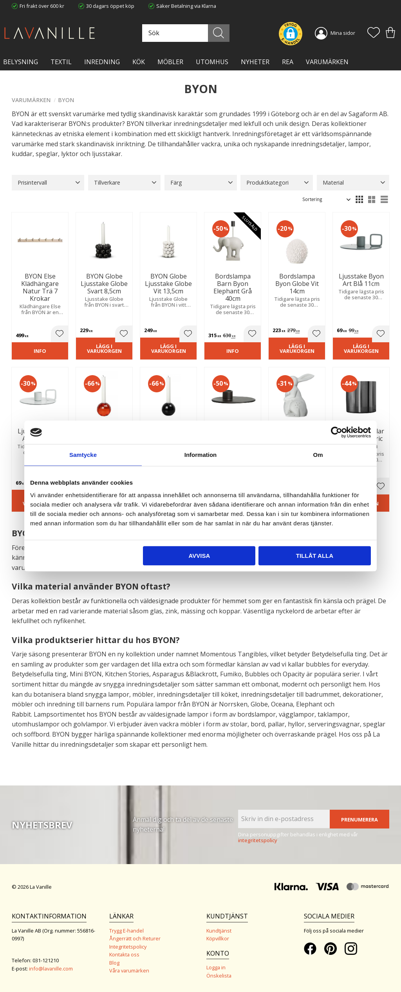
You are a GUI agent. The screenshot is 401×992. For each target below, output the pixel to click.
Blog (114, 962)
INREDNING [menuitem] (102, 62)
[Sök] (218, 33)
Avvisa (199, 555)
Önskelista (218, 975)
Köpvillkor (217, 938)
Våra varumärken (129, 970)
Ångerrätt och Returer (135, 938)
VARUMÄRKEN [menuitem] (327, 62)
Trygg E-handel (126, 930)
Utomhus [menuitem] (212, 62)
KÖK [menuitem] (138, 62)
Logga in (216, 967)
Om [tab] (318, 454)
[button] (373, 33)
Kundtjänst (218, 930)
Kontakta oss (124, 954)
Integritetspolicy (127, 946)
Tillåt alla (314, 555)
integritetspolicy (257, 840)
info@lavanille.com (51, 968)
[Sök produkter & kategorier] (185, 33)
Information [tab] (200, 454)
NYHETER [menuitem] (255, 62)
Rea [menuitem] (287, 62)
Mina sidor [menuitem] (343, 32)
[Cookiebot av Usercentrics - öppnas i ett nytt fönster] (336, 432)
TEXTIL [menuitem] (61, 62)
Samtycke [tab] (83, 454)
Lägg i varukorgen (104, 349)
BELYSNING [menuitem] (20, 62)
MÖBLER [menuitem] (170, 62)
